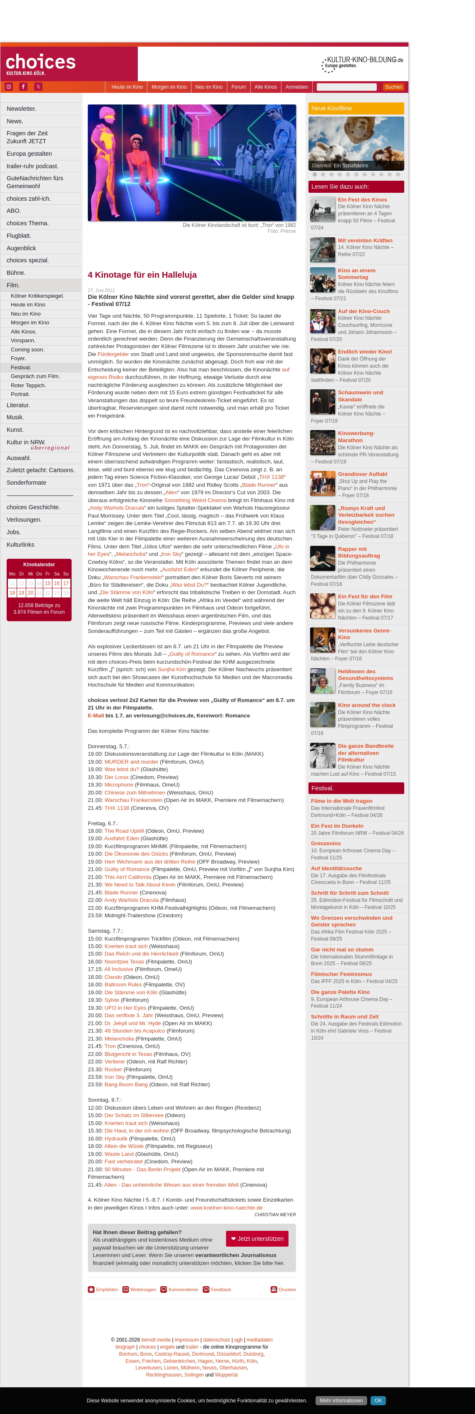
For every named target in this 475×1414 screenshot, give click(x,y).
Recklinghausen (164, 1375)
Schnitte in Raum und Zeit (345, 1016)
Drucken (287, 1289)
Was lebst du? (121, 769)
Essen (132, 1361)
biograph (125, 1347)
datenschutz (216, 1340)
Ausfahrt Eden (179, 569)
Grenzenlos (326, 843)
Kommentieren (184, 1289)
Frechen (151, 1361)
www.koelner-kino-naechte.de (227, 1208)
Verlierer (114, 1061)
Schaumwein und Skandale (360, 396)
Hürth (238, 1361)
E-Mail (96, 715)
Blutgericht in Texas (128, 1054)
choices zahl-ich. (29, 198)
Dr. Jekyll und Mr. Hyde (132, 1023)
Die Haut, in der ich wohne (136, 1131)
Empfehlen (107, 1289)
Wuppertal (226, 1375)
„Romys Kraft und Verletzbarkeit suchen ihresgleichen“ (366, 515)
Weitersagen (144, 1289)
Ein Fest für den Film (365, 596)
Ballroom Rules (123, 984)
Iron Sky (172, 554)
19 (21, 593)
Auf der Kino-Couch (364, 311)
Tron (142, 485)
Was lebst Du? (189, 585)
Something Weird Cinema (195, 500)
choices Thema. (28, 223)
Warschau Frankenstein (133, 577)
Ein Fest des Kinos (362, 200)
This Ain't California (127, 877)
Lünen (171, 1368)
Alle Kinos (266, 87)
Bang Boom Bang (126, 1084)
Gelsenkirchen (179, 1361)
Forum (238, 87)
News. (15, 121)
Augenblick (21, 248)
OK (378, 1401)
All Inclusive (119, 969)
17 (66, 583)
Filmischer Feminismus (341, 974)
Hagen (205, 1361)
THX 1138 (271, 477)
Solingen (194, 1375)
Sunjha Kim (172, 669)
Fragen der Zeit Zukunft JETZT (45, 137)
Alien (171, 492)
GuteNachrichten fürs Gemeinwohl (35, 182)
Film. (13, 285)
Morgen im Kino (169, 87)
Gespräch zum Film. (35, 376)
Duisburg (254, 1354)
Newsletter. (21, 108)
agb (238, 1340)
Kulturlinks (20, 544)
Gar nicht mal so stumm (342, 949)
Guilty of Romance (191, 654)
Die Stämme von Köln (127, 592)
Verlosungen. (24, 519)
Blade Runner (259, 485)
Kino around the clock (366, 705)
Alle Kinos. (24, 332)
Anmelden (297, 87)
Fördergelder (113, 354)
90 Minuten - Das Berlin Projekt (142, 1169)
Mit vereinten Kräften (365, 240)
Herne (222, 1361)
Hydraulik (115, 1138)
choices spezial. (28, 260)
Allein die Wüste (124, 1146)
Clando (113, 977)
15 (47, 583)
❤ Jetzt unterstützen (257, 1238)
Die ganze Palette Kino (340, 992)
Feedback (221, 1289)
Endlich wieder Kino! (365, 352)
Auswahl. (19, 458)
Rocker (113, 1069)
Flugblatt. (19, 235)
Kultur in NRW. (26, 442)
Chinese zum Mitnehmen (134, 792)
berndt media (156, 1340)
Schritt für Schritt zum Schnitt (350, 893)
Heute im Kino (127, 87)
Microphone (118, 785)
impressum (187, 1340)
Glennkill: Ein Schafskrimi (340, 166)
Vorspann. (23, 340)
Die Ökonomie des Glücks (136, 854)
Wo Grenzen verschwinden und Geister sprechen (352, 921)
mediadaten (259, 1340)
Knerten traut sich (125, 946)
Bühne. (16, 272)
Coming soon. (28, 349)
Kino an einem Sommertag (357, 274)
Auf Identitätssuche (336, 868)
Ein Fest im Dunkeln (337, 826)
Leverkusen (149, 1368)
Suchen (393, 87)
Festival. (21, 367)
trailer (192, 1347)
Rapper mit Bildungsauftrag (359, 552)
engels (167, 1347)
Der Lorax (116, 777)
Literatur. (18, 405)
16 (57, 583)
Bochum (128, 1354)
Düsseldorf (229, 1354)
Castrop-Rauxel (171, 1354)
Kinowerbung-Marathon (356, 436)
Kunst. (15, 429)
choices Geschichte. (33, 507)
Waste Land (119, 1154)
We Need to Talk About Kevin (139, 884)
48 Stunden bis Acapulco (134, 1031)
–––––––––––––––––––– (40, 495)
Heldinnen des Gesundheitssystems (365, 675)
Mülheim (190, 1368)
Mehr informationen (341, 1401)
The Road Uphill (124, 831)
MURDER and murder (131, 762)
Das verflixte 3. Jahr (128, 1015)
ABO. (14, 210)
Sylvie (111, 1000)
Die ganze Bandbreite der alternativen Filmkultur (366, 753)
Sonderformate (26, 482)
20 (30, 593)
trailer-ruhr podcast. (33, 166)
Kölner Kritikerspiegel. (37, 296)
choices (147, 1347)
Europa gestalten (29, 153)
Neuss (209, 1368)
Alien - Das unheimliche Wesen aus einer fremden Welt (172, 1185)
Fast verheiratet (123, 1161)
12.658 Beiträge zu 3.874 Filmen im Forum (39, 608)
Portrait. (20, 394)
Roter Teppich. (28, 385)
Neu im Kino (209, 87)
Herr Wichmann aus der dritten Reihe (149, 862)
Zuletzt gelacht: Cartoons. (41, 470)
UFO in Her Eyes (125, 1008)
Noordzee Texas (124, 961)
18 (12, 593)
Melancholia (130, 554)
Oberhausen (233, 1368)
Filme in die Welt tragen (342, 801)
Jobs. (14, 532)
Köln (252, 1361)
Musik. (15, 417)
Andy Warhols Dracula (117, 508)
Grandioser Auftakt (363, 474)
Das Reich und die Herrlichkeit (141, 954)
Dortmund (203, 1354)
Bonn (146, 1354)
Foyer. (18, 358)
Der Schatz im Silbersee (133, 1115)
